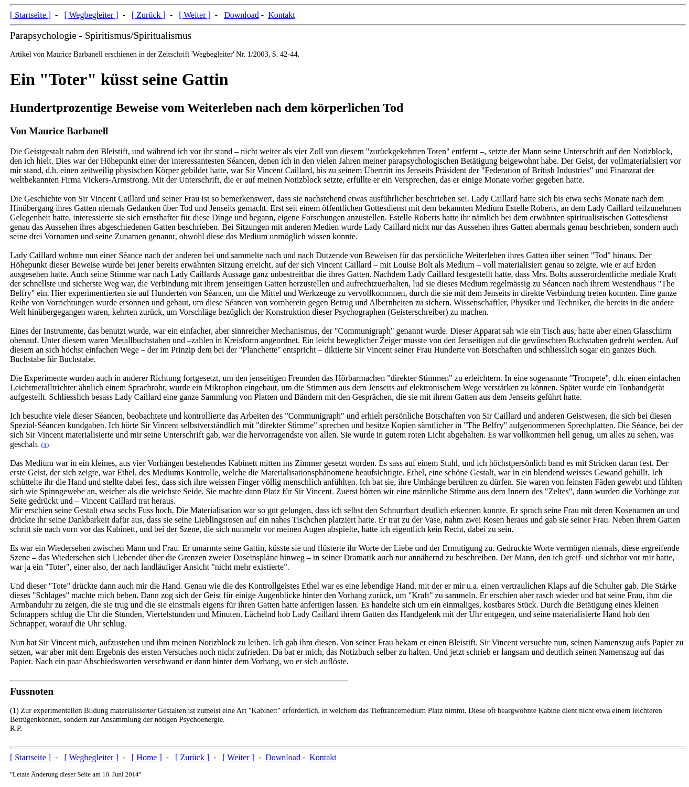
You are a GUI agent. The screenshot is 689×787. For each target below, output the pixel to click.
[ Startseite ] (30, 14)
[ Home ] (147, 757)
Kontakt (281, 14)
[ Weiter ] (195, 14)
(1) (45, 445)
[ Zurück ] (149, 14)
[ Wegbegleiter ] (91, 14)
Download (241, 14)
